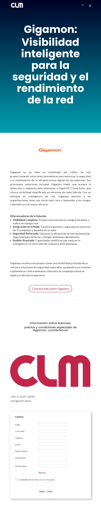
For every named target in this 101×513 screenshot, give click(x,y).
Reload (42, 472)
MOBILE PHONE (21, 451)
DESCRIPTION (20, 458)
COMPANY (19, 438)
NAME (18, 425)
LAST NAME (20, 431)
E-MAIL (18, 445)
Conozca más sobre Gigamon (50, 288)
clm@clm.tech (20, 401)
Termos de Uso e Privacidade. (44, 480)
